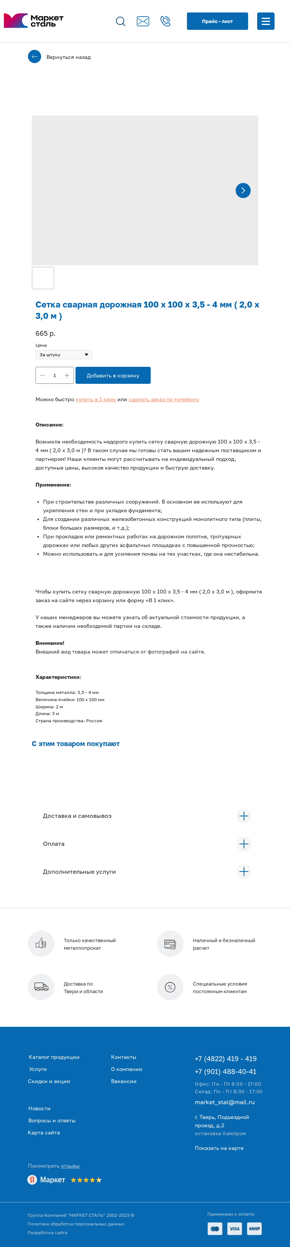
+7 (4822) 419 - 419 (226, 1058)
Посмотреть (54, 1165)
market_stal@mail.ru (225, 1102)
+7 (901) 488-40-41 (225, 1071)
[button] (96, 399)
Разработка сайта (48, 1232)
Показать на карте (219, 1148)
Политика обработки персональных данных (76, 1224)
